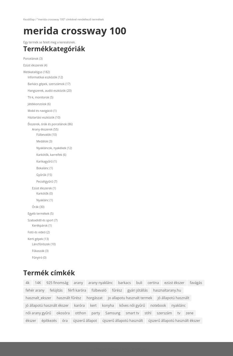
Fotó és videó (37, 232)
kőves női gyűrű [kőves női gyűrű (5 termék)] (132, 305)
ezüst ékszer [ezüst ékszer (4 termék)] (174, 282)
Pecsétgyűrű (44, 181)
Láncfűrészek (41, 244)
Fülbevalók (43, 135)
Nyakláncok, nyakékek (51, 148)
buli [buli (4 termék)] (139, 282)
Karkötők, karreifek (49, 155)
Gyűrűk (41, 175)
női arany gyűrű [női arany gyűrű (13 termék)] (38, 313)
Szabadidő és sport (40, 220)
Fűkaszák (38, 251)
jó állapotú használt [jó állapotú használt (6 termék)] (173, 297)
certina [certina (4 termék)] (153, 282)
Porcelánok (30, 59)
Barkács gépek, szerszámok (46, 84)
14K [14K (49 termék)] (38, 282)
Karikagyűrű (44, 161)
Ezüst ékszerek (33, 65)
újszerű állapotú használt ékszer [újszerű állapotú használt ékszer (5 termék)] (174, 320)
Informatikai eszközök (42, 77)
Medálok (42, 141)
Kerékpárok (40, 225)
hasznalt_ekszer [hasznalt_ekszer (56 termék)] (38, 297)
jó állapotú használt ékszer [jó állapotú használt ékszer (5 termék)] (47, 305)
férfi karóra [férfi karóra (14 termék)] (77, 290)
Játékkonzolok (37, 104)
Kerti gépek (35, 239)
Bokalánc (42, 168)
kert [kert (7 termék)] (93, 305)
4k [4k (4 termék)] (27, 282)
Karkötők (42, 193)
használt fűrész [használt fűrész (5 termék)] (69, 297)
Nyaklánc (42, 200)
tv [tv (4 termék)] (178, 313)
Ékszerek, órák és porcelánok (47, 124)
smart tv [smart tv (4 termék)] (132, 313)
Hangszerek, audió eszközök (47, 91)
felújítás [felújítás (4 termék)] (56, 290)
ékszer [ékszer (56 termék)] (31, 320)
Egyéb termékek (38, 214)
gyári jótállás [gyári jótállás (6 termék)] (137, 290)
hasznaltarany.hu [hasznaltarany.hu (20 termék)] (167, 290)
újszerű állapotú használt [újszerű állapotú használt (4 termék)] (122, 320)
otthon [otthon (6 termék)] (80, 313)
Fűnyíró (37, 257)
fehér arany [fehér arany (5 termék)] (35, 290)
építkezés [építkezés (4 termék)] (49, 320)
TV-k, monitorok (38, 97)
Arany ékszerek (42, 129)
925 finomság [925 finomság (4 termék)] (57, 282)
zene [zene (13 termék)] (189, 313)
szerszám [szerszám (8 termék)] (164, 313)
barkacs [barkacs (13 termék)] (124, 282)
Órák (35, 207)
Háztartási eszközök (41, 117)
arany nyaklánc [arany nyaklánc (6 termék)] (100, 282)
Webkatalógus (32, 72)
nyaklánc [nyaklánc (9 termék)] (178, 305)
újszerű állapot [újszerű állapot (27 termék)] (85, 320)
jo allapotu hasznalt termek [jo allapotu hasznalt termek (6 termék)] (130, 297)
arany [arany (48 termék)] (78, 282)
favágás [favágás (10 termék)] (196, 282)
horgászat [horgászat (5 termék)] (95, 297)
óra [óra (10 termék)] (65, 320)
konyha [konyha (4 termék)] (108, 305)
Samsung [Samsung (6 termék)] (112, 313)
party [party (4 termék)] (96, 313)
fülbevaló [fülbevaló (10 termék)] (99, 290)
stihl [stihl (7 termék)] (148, 313)
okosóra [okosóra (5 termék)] (63, 313)
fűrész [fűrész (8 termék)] (117, 290)
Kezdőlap (29, 19)
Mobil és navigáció (40, 111)
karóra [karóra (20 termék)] (79, 305)
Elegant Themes (107, 349)
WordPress (139, 349)
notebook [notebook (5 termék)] (158, 305)
